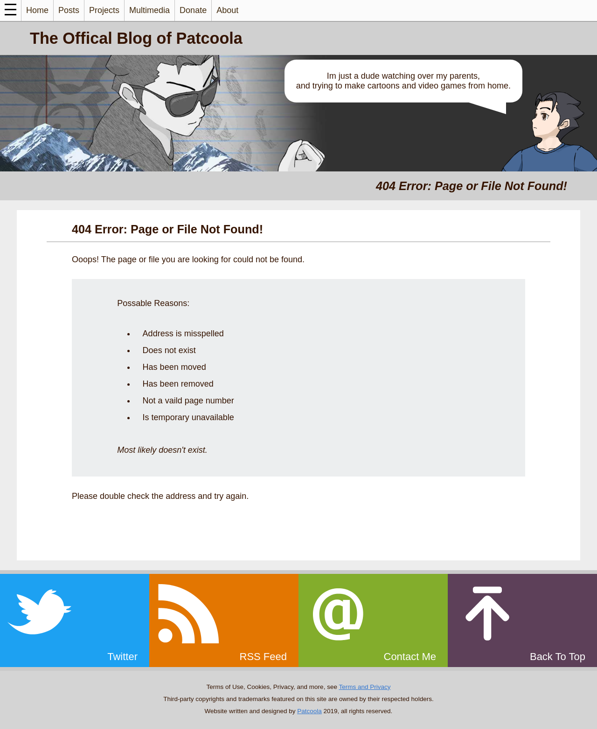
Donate (193, 10)
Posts (68, 10)
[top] (522, 620)
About (227, 10)
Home (37, 10)
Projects (104, 10)
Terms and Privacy (364, 686)
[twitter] (74, 620)
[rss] (223, 620)
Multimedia (149, 10)
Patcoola (309, 711)
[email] (373, 620)
